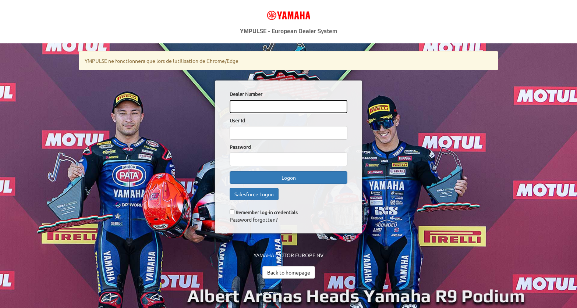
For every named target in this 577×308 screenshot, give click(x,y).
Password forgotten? (254, 219)
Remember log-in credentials (267, 212)
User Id (237, 120)
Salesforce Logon (254, 194)
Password (240, 147)
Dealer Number (246, 94)
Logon (289, 177)
